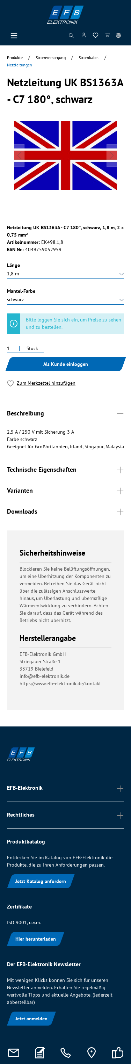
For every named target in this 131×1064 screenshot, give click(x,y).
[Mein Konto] (83, 36)
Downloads (65, 511)
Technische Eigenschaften (65, 469)
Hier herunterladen (35, 939)
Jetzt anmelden (31, 1018)
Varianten (65, 490)
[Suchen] (71, 37)
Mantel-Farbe (21, 291)
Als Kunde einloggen (65, 364)
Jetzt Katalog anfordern (40, 881)
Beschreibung (65, 412)
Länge (13, 265)
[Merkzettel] (95, 36)
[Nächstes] (112, 155)
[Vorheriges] (19, 155)
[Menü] (14, 37)
